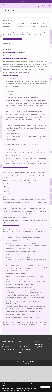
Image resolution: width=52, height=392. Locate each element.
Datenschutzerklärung (24, 390)
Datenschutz (40, 341)
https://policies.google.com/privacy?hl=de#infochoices (14, 222)
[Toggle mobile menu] (49, 5)
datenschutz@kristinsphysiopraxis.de (28, 55)
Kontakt (39, 347)
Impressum (39, 346)
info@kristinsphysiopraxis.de (12, 49)
